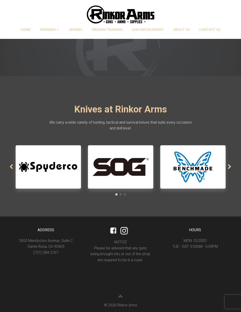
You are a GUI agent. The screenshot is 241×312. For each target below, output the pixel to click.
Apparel (76, 29)
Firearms (50, 29)
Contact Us (209, 29)
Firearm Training (107, 29)
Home (26, 29)
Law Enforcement (148, 29)
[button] (116, 194)
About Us (181, 29)
